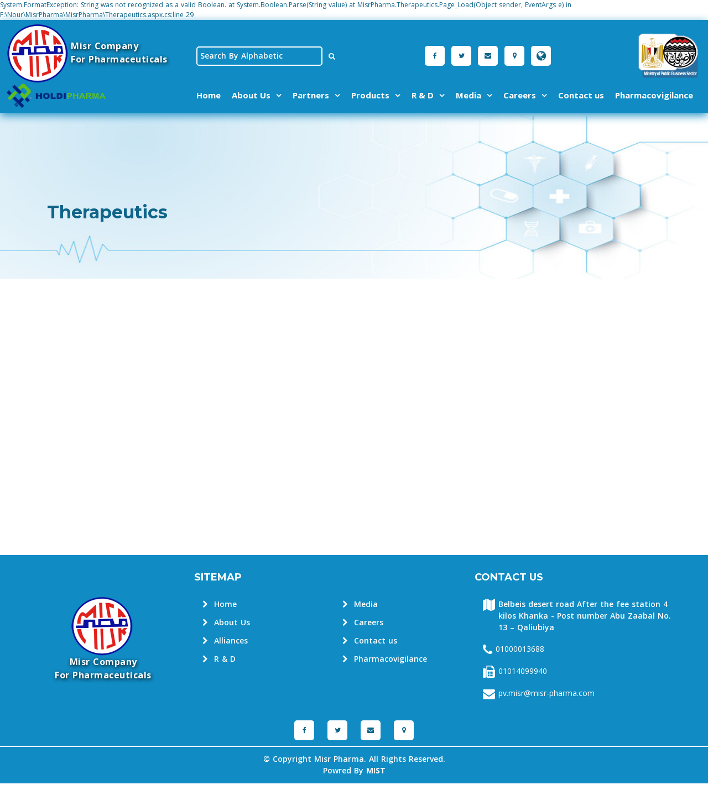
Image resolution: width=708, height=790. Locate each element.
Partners (311, 95)
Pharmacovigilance (654, 95)
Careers (519, 95)
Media (468, 95)
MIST (376, 770)
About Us (251, 95)
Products (370, 95)
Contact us (581, 95)
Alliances (225, 641)
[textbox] (259, 56)
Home (208, 95)
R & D (423, 95)
